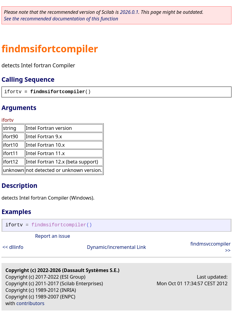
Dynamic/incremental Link (116, 247)
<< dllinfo (12, 247)
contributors (30, 303)
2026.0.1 (129, 12)
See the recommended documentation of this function (61, 18)
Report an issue (52, 236)
